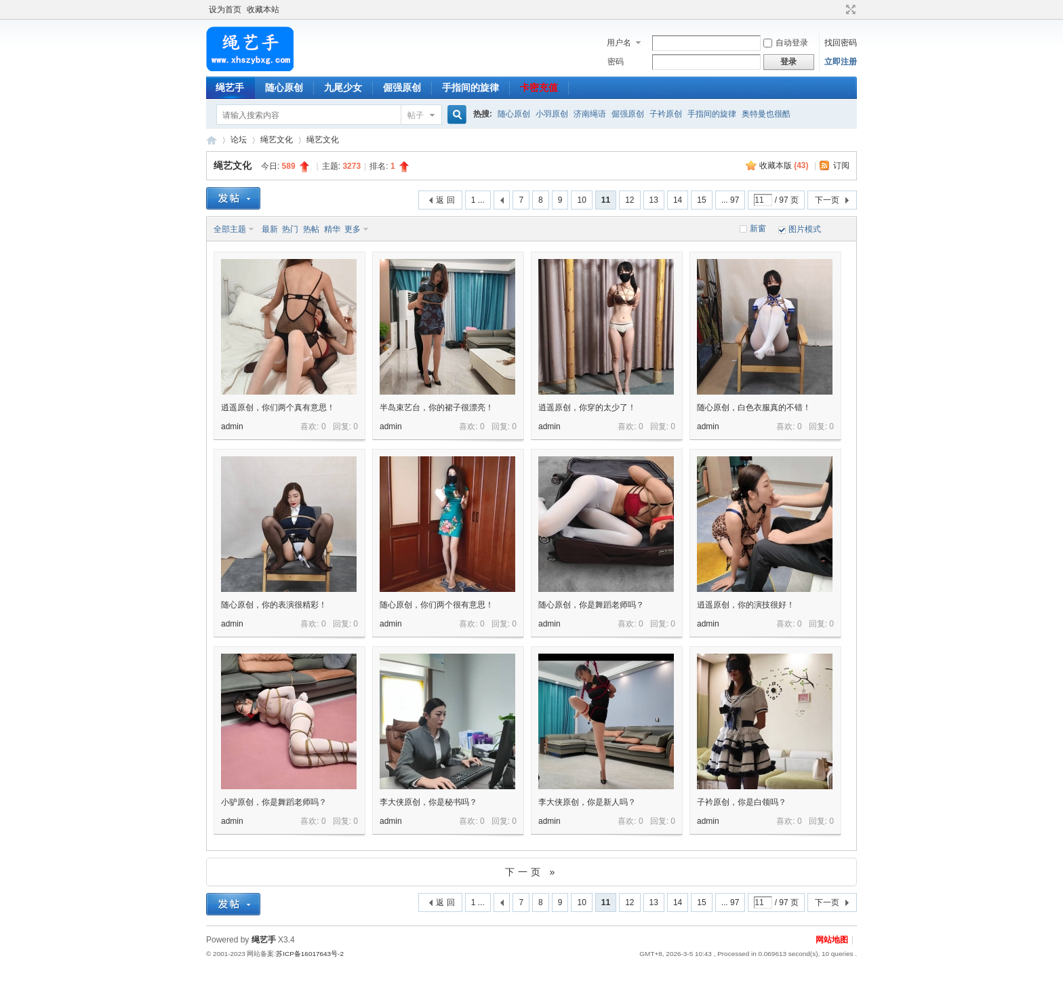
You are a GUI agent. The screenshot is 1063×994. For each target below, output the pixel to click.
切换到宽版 (849, 9)
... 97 (730, 200)
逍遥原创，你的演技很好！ (746, 605)
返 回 (445, 200)
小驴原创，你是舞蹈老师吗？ (274, 802)
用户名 (619, 42)
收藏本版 (784, 165)
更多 (352, 229)
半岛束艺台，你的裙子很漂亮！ (437, 407)
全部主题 (230, 229)
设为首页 (225, 9)
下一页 (827, 200)
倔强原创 (402, 87)
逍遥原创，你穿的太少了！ (587, 407)
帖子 (415, 115)
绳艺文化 (276, 139)
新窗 (758, 228)
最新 (270, 229)
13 (653, 200)
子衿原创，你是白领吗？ (741, 802)
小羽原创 (552, 114)
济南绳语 (590, 114)
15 (701, 200)
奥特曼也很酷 (766, 114)
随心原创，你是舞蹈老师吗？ (591, 605)
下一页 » (532, 872)
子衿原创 (665, 114)
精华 (332, 229)
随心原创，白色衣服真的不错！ (754, 407)
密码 (615, 61)
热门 (290, 229)
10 (581, 200)
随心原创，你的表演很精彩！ (274, 605)
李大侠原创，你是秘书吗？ (428, 802)
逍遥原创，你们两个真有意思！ (278, 407)
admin (232, 426)
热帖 (311, 229)
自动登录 (785, 42)
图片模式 (804, 229)
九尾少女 (343, 87)
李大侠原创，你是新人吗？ (587, 802)
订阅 (841, 165)
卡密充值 (539, 87)
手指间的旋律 (470, 87)
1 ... (478, 200)
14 (677, 200)
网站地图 (832, 940)
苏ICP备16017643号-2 (310, 953)
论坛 (238, 139)
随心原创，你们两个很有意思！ (437, 605)
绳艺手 (230, 87)
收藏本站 (263, 9)
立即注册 (840, 61)
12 (629, 200)
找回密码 (840, 42)
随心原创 (284, 87)
